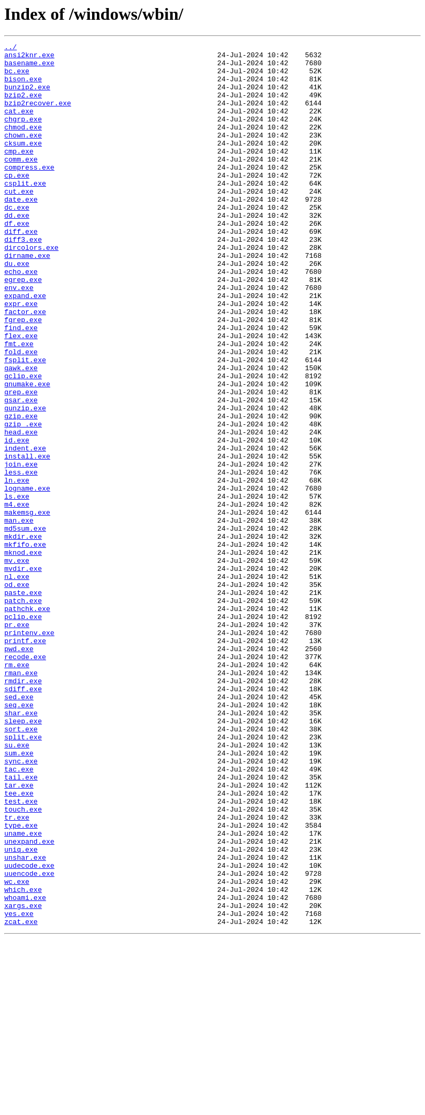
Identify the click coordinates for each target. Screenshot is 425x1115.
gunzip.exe (25, 481)
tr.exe (16, 972)
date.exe (20, 231)
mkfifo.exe (25, 645)
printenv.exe (29, 751)
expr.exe (20, 356)
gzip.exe (20, 491)
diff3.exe (23, 279)
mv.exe (16, 664)
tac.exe (19, 915)
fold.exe (20, 414)
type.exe (20, 982)
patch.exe (23, 712)
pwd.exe (19, 770)
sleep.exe (23, 857)
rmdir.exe (23, 809)
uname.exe (23, 992)
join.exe (20, 549)
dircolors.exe (31, 289)
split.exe (23, 876)
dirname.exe (27, 298)
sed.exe (19, 828)
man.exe (19, 616)
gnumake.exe (27, 452)
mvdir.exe (23, 674)
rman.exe (20, 799)
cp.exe (16, 202)
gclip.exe (23, 443)
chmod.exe (23, 144)
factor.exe (25, 366)
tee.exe (19, 944)
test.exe (20, 953)
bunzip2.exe (27, 96)
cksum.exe (23, 164)
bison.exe (23, 86)
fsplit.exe (25, 424)
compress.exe (29, 192)
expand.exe (25, 347)
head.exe (20, 510)
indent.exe (25, 529)
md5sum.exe (25, 626)
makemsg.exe (27, 607)
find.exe (20, 385)
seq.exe (19, 838)
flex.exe (20, 395)
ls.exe (16, 587)
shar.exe (20, 847)
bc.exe (16, 77)
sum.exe (19, 895)
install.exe (27, 539)
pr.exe (16, 741)
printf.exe (25, 761)
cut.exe (19, 221)
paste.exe (23, 703)
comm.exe (20, 183)
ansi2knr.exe (29, 58)
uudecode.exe (29, 1030)
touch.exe (23, 963)
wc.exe (16, 1050)
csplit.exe (25, 212)
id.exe (16, 520)
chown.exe (23, 154)
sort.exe (20, 867)
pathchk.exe (27, 722)
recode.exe (25, 780)
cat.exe (19, 125)
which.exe (23, 1059)
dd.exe (16, 250)
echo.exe (20, 318)
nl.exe (16, 684)
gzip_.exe (23, 501)
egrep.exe (23, 327)
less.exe (20, 558)
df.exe (16, 260)
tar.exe (19, 934)
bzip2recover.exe (37, 115)
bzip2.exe (23, 106)
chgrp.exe (23, 135)
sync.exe (20, 905)
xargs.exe (23, 1078)
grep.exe (20, 462)
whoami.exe (25, 1069)
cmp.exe (19, 173)
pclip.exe (23, 732)
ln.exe (16, 568)
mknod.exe (23, 655)
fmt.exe (19, 404)
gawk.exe (20, 433)
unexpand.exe (29, 1001)
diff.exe (20, 269)
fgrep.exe (23, 375)
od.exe (16, 693)
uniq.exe (20, 1011)
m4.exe (16, 597)
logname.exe (27, 578)
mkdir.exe (23, 635)
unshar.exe (25, 1021)
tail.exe (20, 924)
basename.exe (29, 67)
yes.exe (19, 1088)
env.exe (19, 337)
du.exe (16, 308)
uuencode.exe (29, 1040)
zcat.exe (20, 1098)
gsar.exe (20, 472)
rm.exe (16, 790)
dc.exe (16, 241)
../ (10, 48)
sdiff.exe (23, 818)
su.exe (16, 886)
